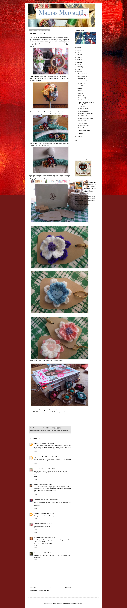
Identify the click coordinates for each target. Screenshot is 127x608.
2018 (78, 62)
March (80, 95)
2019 (78, 59)
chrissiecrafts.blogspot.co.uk (55, 410)
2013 (78, 136)
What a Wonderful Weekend (85, 113)
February (81, 98)
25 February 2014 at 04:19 (47, 537)
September (81, 81)
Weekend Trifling (82, 120)
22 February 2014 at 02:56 (47, 513)
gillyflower (37, 537)
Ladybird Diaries (38, 499)
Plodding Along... (82, 123)
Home (50, 588)
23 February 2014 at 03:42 (44, 523)
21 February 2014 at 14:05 (51, 499)
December (81, 74)
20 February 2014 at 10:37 (47, 443)
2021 (78, 55)
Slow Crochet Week (83, 100)
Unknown (36, 443)
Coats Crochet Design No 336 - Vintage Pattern (86, 103)
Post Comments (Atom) (43, 590)
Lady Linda (37, 469)
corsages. (43, 430)
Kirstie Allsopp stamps (62, 430)
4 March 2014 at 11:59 (45, 553)
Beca (35, 484)
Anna (35, 523)
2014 (78, 71)
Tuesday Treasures (83, 111)
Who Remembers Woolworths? (86, 118)
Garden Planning (82, 128)
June (79, 88)
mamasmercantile (90, 182)
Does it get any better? (84, 130)
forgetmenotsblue (39, 457)
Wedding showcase (83, 125)
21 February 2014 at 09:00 (44, 484)
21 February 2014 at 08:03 (48, 469)
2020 (78, 57)
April (79, 93)
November (81, 76)
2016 (78, 67)
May (79, 90)
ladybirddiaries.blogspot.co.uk (41, 412)
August (80, 83)
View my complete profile (82, 204)
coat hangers (37, 430)
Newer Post (33, 588)
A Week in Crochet (83, 108)
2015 (78, 69)
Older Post (68, 588)
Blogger (80, 603)
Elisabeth (36, 513)
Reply (35, 451)
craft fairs (49, 430)
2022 (78, 52)
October (80, 78)
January (80, 133)
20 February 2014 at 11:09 (52, 457)
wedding (32, 432)
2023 (78, 50)
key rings (54, 430)
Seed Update (81, 106)
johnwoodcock (67, 603)
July (79, 86)
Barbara (36, 553)
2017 (78, 64)
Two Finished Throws (84, 116)
